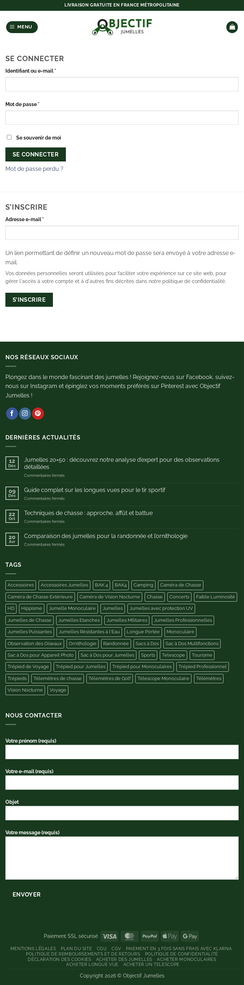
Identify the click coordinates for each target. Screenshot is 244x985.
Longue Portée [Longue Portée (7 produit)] (143, 631)
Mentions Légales (33, 948)
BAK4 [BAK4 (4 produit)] (121, 585)
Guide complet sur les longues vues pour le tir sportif (94, 490)
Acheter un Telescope (151, 964)
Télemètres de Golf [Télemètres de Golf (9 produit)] (110, 678)
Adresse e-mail (38, 218)
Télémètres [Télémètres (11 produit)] (208, 678)
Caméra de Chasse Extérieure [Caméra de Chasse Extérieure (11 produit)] (40, 596)
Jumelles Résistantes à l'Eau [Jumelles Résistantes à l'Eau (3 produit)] (89, 631)
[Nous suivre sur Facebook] (12, 413)
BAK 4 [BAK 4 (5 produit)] (101, 585)
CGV (116, 948)
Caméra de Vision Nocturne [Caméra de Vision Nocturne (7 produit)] (110, 596)
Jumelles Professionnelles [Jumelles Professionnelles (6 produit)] (183, 620)
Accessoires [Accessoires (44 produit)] (21, 585)
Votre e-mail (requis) (122, 781)
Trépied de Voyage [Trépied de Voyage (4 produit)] (28, 666)
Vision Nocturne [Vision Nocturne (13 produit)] (25, 690)
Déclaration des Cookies (59, 959)
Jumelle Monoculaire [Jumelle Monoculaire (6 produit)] (72, 608)
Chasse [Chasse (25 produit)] (155, 596)
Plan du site (76, 948)
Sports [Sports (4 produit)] (148, 655)
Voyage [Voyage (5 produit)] (58, 690)
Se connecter (36, 154)
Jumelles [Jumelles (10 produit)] (113, 608)
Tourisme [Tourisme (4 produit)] (202, 655)
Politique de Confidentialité (181, 954)
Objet (122, 812)
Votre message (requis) (122, 857)
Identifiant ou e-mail (44, 70)
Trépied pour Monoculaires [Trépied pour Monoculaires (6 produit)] (142, 666)
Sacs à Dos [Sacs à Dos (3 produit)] (147, 643)
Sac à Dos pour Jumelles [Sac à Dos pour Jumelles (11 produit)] (107, 655)
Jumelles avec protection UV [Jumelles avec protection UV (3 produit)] (161, 608)
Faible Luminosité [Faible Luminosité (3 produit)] (215, 596)
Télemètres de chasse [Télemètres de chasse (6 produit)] (57, 678)
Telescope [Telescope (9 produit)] (173, 655)
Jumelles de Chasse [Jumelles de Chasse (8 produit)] (29, 620)
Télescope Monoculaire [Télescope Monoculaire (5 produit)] (163, 678)
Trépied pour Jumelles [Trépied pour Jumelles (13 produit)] (80, 666)
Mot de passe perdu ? (34, 168)
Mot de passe (35, 103)
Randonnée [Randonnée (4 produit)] (116, 643)
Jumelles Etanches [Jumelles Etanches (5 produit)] (79, 620)
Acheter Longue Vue (92, 964)
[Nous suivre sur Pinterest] (38, 413)
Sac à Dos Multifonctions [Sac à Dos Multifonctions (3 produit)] (192, 643)
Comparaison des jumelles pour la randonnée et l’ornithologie (105, 536)
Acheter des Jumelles (124, 959)
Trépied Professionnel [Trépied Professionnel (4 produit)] (203, 666)
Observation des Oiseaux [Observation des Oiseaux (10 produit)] (35, 643)
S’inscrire (29, 299)
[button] (22, 27)
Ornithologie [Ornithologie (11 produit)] (82, 643)
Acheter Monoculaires (186, 959)
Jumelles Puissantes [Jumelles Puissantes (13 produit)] (30, 631)
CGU (102, 948)
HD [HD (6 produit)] (11, 608)
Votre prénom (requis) (122, 751)
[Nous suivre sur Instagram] (25, 413)
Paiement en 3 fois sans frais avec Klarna (179, 948)
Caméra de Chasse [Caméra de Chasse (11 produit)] (180, 585)
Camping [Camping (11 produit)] (143, 585)
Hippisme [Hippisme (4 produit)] (31, 608)
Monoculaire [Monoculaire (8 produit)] (180, 631)
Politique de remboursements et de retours (83, 954)
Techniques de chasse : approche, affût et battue (88, 513)
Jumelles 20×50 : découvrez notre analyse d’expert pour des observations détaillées (122, 463)
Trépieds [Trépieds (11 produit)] (17, 678)
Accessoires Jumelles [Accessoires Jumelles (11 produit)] (64, 585)
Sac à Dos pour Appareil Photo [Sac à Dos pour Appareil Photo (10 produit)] (41, 655)
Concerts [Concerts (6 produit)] (179, 596)
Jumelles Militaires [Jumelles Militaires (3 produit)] (127, 620)
